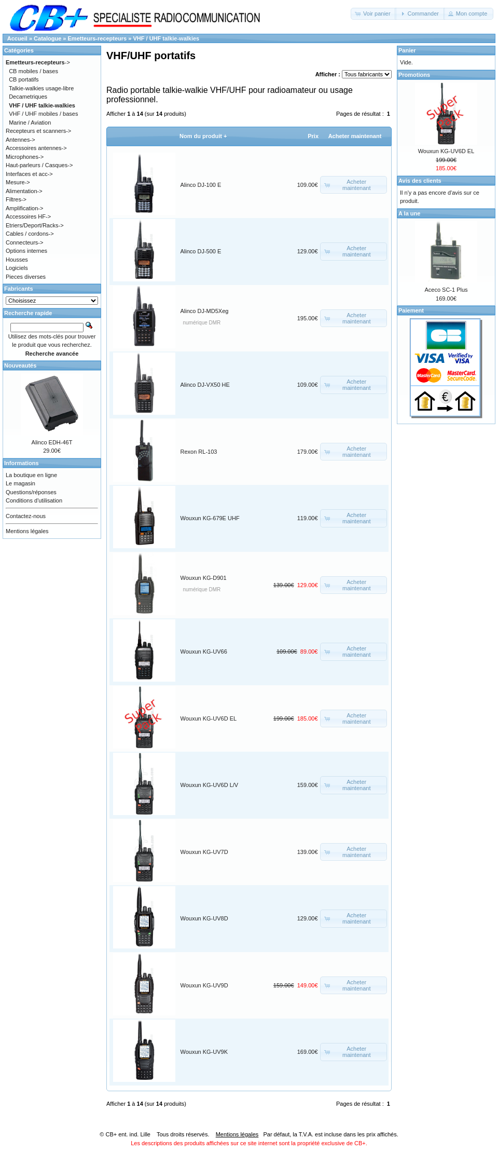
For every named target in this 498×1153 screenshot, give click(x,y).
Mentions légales (27, 531)
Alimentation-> (24, 191)
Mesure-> (18, 182)
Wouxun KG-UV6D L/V (210, 785)
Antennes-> (20, 140)
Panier (407, 50)
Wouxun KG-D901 (204, 578)
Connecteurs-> (24, 242)
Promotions (414, 75)
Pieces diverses (26, 277)
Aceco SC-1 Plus (445, 290)
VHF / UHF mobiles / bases (43, 114)
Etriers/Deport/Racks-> (35, 225)
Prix (313, 136)
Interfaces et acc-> (29, 174)
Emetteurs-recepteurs (97, 38)
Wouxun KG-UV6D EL (209, 718)
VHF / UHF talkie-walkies (166, 38)
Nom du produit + (203, 136)
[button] (374, 14)
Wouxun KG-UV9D (204, 985)
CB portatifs (23, 79)
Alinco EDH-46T (52, 442)
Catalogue (47, 38)
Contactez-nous (26, 516)
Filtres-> (16, 199)
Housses (17, 259)
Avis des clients (419, 181)
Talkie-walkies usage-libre (41, 88)
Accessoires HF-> (28, 216)
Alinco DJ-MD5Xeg (205, 311)
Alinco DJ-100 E (201, 185)
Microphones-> (25, 157)
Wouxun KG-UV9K (204, 1052)
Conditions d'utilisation (34, 500)
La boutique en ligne (31, 475)
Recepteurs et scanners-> (38, 131)
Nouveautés (20, 365)
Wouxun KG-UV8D (204, 918)
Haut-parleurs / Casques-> (39, 165)
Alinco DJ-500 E (201, 251)
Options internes (26, 251)
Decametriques (28, 96)
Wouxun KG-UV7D (204, 852)
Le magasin (20, 483)
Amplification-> (24, 208)
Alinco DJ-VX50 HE (205, 385)
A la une (409, 213)
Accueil (17, 38)
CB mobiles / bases (33, 71)
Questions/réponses (31, 492)
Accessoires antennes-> (36, 148)
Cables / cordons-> (30, 233)
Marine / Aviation (30, 122)
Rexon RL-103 (199, 452)
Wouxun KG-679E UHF (210, 518)
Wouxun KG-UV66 (204, 651)
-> (38, 62)
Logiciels (17, 268)
